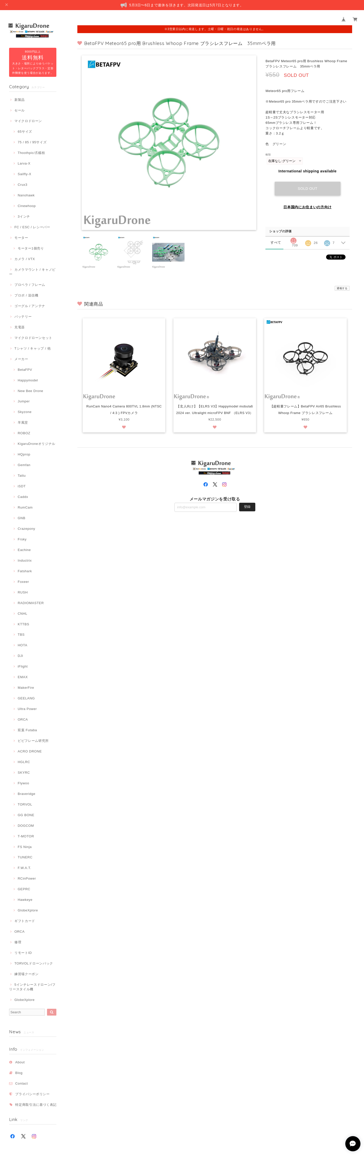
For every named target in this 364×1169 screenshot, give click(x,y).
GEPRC (24, 889)
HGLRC (24, 762)
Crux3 (22, 185)
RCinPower (27, 878)
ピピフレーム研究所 (33, 741)
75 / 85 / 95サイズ (32, 142)
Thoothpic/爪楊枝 (31, 153)
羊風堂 (23, 422)
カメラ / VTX (24, 259)
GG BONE (26, 815)
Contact (21, 1083)
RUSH (23, 592)
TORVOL (25, 804)
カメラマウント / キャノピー (32, 272)
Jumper (24, 401)
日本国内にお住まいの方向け (307, 207)
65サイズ (25, 131)
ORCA (23, 719)
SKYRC (24, 772)
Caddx (23, 497)
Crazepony (26, 529)
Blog (18, 1073)
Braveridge (26, 794)
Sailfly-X (24, 174)
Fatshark (25, 571)
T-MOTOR (26, 836)
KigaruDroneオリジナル (36, 444)
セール (19, 110)
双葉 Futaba (27, 730)
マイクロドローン (28, 121)
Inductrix (25, 560)
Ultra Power (27, 709)
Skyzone (25, 412)
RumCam (25, 507)
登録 (247, 514)
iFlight (23, 666)
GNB (21, 518)
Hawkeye (25, 900)
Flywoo (23, 783)
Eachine (24, 550)
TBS (21, 634)
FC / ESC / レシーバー (32, 227)
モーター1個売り (31, 248)
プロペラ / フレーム (29, 285)
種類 (268, 154)
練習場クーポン (26, 974)
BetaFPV (25, 370)
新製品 (19, 100)
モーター (21, 238)
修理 (17, 942)
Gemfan (24, 465)
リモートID (23, 953)
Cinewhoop (27, 206)
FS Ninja (25, 847)
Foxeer (23, 582)
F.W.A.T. (24, 868)
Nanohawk (26, 195)
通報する (342, 288)
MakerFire (26, 688)
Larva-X (24, 163)
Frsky (22, 539)
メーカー (21, 359)
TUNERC (25, 857)
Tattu (22, 475)
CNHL (22, 613)
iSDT (22, 486)
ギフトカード (24, 921)
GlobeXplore (28, 910)
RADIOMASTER (31, 603)
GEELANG (26, 698)
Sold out (307, 189)
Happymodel (28, 380)
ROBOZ (24, 433)
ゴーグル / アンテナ (29, 306)
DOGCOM (26, 826)
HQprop (24, 454)
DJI (20, 656)
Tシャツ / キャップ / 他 (32, 348)
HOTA (22, 645)
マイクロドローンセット (33, 338)
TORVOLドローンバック (33, 963)
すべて (275, 242)
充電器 (19, 327)
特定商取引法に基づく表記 (36, 1105)
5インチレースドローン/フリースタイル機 (32, 987)
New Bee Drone (30, 391)
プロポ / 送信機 (26, 295)
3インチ (24, 216)
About (20, 1062)
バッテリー (23, 316)
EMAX (23, 677)
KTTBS (23, 624)
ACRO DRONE (30, 751)
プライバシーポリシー (32, 1094)
